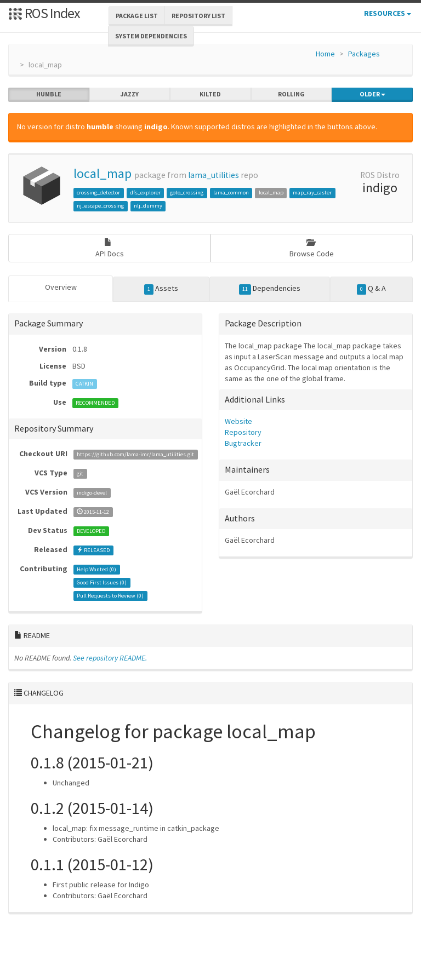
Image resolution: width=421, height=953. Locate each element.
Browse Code (311, 248)
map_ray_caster (312, 192)
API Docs (109, 248)
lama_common (231, 192)
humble (48, 94)
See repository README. (110, 658)
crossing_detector (98, 192)
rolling (291, 94)
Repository (243, 432)
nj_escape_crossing (100, 205)
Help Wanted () (96, 569)
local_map (102, 173)
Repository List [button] (198, 16)
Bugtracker (243, 443)
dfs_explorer (145, 192)
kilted (210, 94)
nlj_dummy (148, 205)
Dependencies (270, 288)
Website (238, 421)
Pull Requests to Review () (110, 595)
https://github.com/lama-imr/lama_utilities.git (135, 454)
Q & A (371, 288)
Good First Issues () (102, 582)
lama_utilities (213, 175)
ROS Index (44, 13)
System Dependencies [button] (151, 36)
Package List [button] (137, 16)
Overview (61, 287)
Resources (387, 13)
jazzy (130, 94)
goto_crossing (186, 192)
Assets (161, 288)
